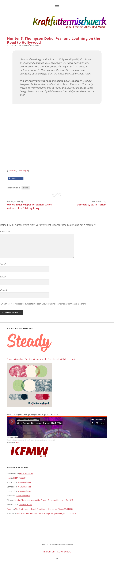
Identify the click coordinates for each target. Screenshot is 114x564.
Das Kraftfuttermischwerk (15, 440)
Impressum (49, 551)
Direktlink (12, 170)
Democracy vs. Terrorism (91, 204)
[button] (15, 178)
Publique (24, 170)
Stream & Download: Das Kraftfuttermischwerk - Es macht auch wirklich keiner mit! (41, 359)
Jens (9, 478)
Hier (17, 443)
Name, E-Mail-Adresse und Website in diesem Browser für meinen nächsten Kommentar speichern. (45, 304)
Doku (25, 188)
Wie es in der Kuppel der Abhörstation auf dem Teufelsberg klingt (29, 206)
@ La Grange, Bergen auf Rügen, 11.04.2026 (40, 440)
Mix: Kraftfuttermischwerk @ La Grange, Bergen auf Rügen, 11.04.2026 (44, 500)
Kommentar (5, 231)
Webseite (4, 290)
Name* (3, 264)
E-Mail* (3, 277)
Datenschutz (64, 551)
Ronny (9, 509)
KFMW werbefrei (26, 473)
